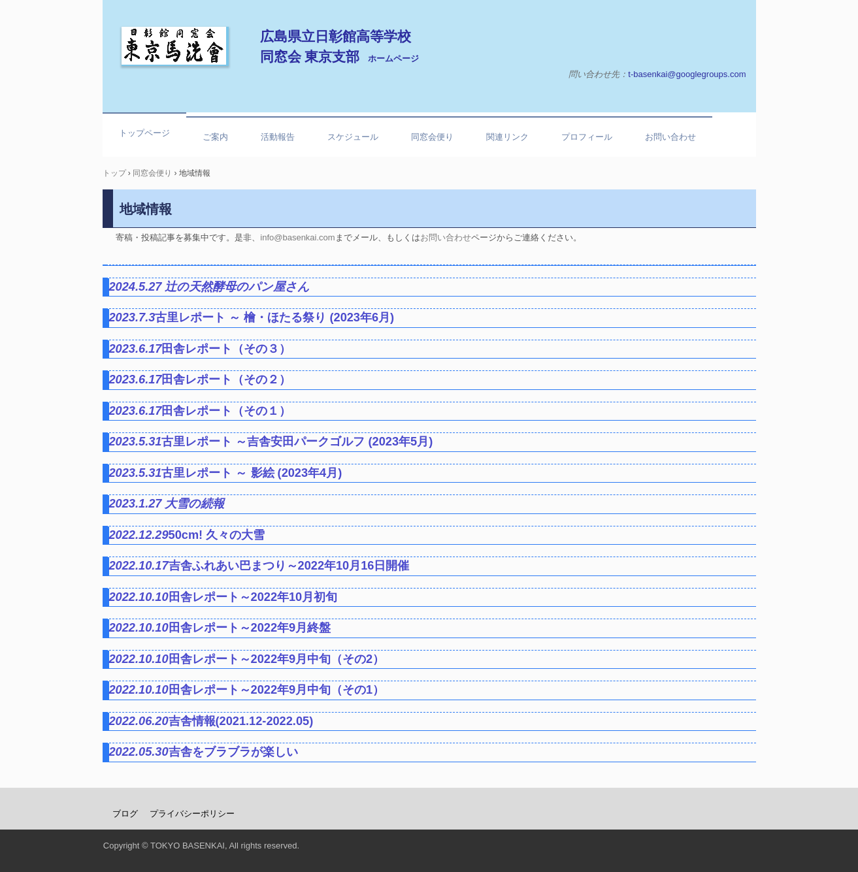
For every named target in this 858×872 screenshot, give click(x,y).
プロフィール (586, 137)
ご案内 (215, 137)
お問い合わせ (670, 137)
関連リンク (507, 137)
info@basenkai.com (297, 237)
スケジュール (352, 137)
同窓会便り (432, 137)
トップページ (144, 133)
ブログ (125, 813)
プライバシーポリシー (192, 813)
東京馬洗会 (175, 46)
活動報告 (278, 137)
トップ (114, 173)
